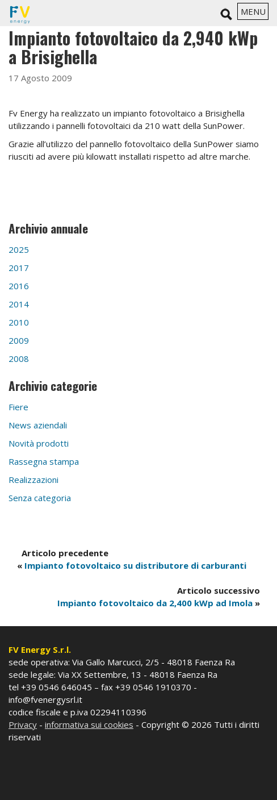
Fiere (18, 407)
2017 (19, 267)
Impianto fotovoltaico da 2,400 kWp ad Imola (155, 603)
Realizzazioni (33, 479)
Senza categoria (40, 497)
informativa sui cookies (89, 724)
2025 (19, 249)
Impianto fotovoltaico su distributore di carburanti (135, 565)
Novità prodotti (39, 443)
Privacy (23, 724)
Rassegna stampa (44, 461)
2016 (19, 285)
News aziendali (38, 425)
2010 (19, 322)
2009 (19, 340)
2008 (19, 358)
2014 (19, 304)
